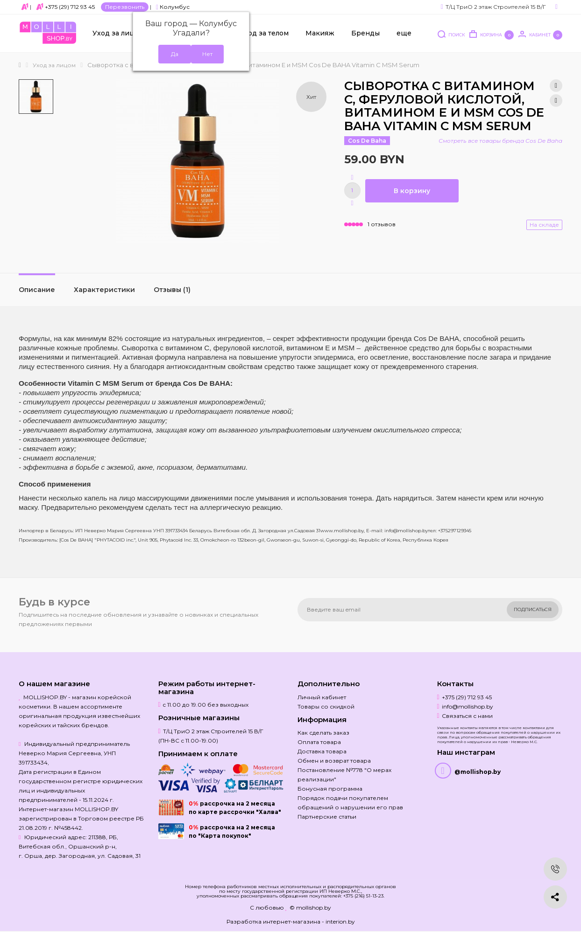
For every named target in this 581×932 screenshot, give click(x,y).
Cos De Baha (367, 140)
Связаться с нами (467, 715)
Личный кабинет (322, 697)
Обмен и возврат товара (334, 760)
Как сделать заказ (323, 732)
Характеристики (104, 289)
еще (404, 33)
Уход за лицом (118, 33)
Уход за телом (264, 33)
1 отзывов (382, 224)
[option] (36, 96)
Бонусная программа (330, 788)
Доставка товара (322, 751)
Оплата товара (319, 741)
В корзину (412, 191)
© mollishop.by (310, 907)
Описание (37, 289)
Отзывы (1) (172, 289)
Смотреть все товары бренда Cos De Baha (500, 140)
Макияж (319, 33)
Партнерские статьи (327, 816)
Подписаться (533, 609)
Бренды (365, 33)
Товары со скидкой (326, 706)
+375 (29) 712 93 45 (70, 6)
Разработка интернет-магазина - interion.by (291, 921)
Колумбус (173, 6)
